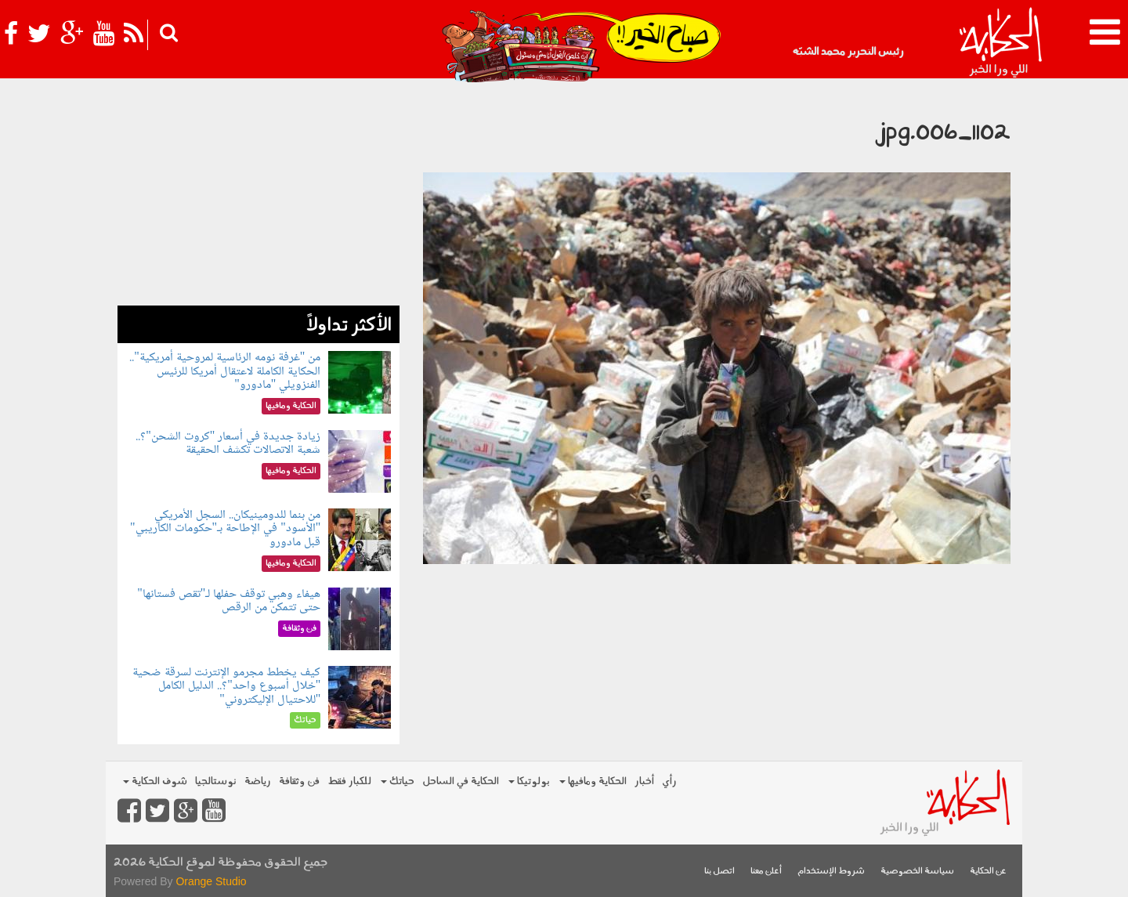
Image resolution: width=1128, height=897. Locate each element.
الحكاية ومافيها (593, 781)
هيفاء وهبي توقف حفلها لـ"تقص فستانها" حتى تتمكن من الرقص (228, 601)
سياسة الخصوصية (917, 871)
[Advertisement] (259, 196)
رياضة (257, 781)
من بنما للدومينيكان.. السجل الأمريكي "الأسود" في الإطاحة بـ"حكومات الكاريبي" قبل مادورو (225, 529)
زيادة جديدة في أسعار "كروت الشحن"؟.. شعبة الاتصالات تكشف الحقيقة (228, 443)
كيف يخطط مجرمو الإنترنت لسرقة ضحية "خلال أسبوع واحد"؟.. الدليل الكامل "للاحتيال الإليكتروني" (226, 686)
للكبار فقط (349, 781)
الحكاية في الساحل (460, 781)
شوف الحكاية (155, 781)
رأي (669, 781)
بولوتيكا (529, 781)
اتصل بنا (719, 871)
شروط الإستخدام (831, 871)
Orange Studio (210, 881)
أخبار (644, 781)
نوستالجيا (216, 781)
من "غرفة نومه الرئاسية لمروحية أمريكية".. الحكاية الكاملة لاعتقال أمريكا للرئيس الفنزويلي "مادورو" (224, 371)
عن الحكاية (988, 871)
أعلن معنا (766, 871)
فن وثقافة (299, 781)
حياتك (397, 781)
